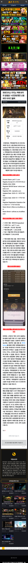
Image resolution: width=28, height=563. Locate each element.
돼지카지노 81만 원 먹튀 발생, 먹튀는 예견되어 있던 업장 (20, 503)
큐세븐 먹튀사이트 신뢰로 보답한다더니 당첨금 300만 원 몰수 (20, 516)
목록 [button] (23, 446)
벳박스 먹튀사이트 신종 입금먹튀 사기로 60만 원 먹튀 (7, 529)
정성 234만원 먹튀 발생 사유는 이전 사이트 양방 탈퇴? (7, 541)
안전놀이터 (13, 5)
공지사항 (4, 5)
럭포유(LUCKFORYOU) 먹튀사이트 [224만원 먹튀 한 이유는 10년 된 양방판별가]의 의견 (8, 516)
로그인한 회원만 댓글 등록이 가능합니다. (14, 442)
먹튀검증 (22, 5)
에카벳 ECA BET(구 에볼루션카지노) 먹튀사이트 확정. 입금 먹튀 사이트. (8, 491)
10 (24, 548)
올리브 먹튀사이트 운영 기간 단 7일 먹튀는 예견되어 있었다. (8, 503)
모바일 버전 (14, 557)
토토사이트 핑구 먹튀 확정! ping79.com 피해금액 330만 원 (20, 529)
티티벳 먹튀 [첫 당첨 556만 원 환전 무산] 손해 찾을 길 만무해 (20, 491)
